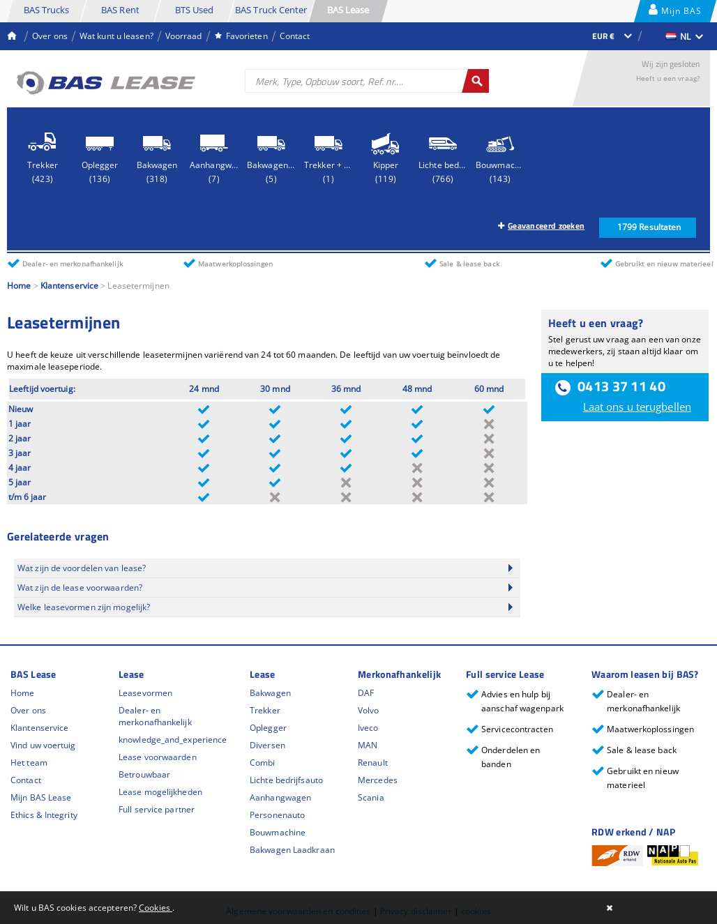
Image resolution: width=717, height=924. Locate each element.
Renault (373, 762)
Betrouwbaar (144, 774)
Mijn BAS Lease (675, 12)
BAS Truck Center (271, 9)
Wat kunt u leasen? (116, 36)
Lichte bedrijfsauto (286, 780)
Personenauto (277, 815)
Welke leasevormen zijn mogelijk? (83, 607)
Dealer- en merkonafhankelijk (155, 716)
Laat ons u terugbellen (637, 407)
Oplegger (268, 728)
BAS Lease (348, 9)
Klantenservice (69, 285)
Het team (28, 762)
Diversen (267, 745)
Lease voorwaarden (158, 757)
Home (19, 285)
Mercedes (378, 780)
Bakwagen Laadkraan (292, 850)
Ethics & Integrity (43, 815)
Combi (263, 762)
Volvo (368, 710)
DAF (366, 693)
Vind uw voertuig (43, 745)
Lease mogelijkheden (160, 792)
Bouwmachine (277, 832)
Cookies (155, 908)
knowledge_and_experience (173, 739)
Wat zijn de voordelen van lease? (81, 568)
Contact (295, 36)
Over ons (50, 36)
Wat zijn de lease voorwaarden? (79, 587)
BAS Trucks (47, 9)
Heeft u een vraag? (668, 78)
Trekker (265, 710)
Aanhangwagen (280, 797)
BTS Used (194, 9)
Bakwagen (270, 693)
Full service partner (157, 809)
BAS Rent (120, 9)
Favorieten (241, 36)
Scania (371, 797)
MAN (367, 745)
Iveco (368, 728)
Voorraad (183, 36)
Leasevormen (145, 693)
